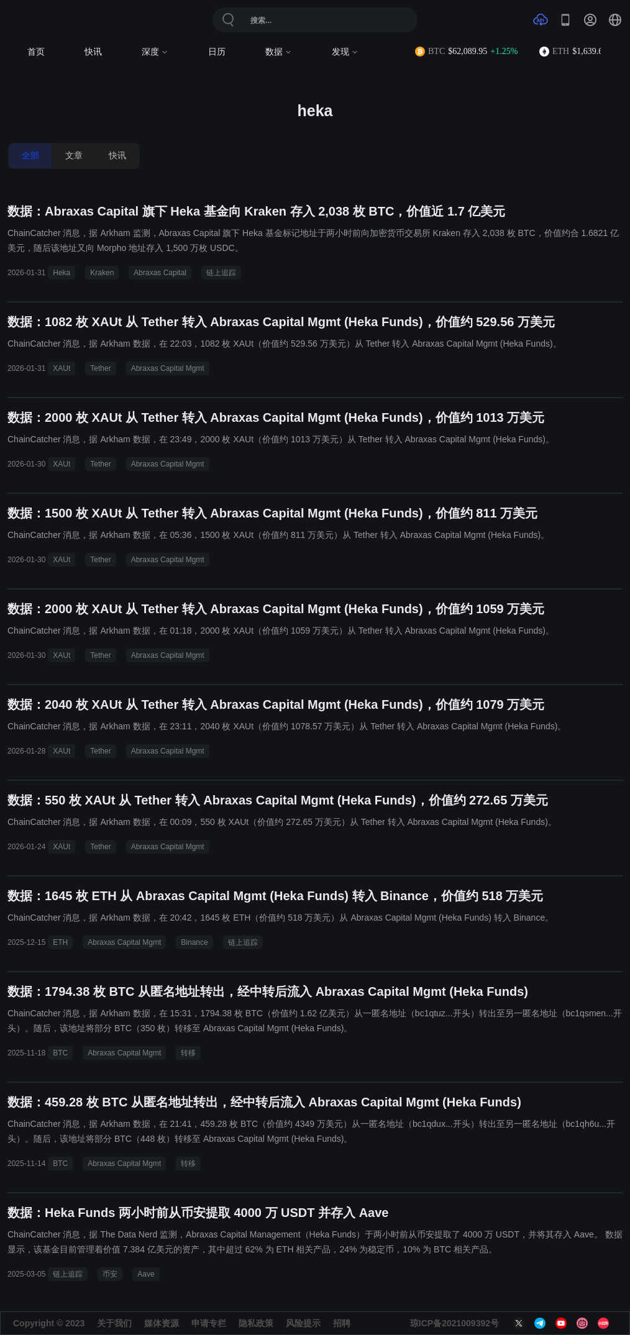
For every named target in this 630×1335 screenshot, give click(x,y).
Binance (194, 942)
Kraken (102, 272)
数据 (278, 52)
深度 (155, 52)
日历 (217, 52)
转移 (188, 1053)
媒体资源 (161, 1323)
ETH (60, 942)
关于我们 (114, 1323)
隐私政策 (256, 1323)
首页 (36, 52)
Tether (100, 368)
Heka (61, 272)
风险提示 (303, 1323)
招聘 (341, 1323)
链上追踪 (221, 272)
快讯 (93, 52)
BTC (60, 1053)
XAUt (61, 368)
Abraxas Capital (160, 272)
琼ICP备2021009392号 (454, 1323)
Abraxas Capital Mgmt (167, 368)
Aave (145, 1274)
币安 (110, 1274)
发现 (345, 52)
